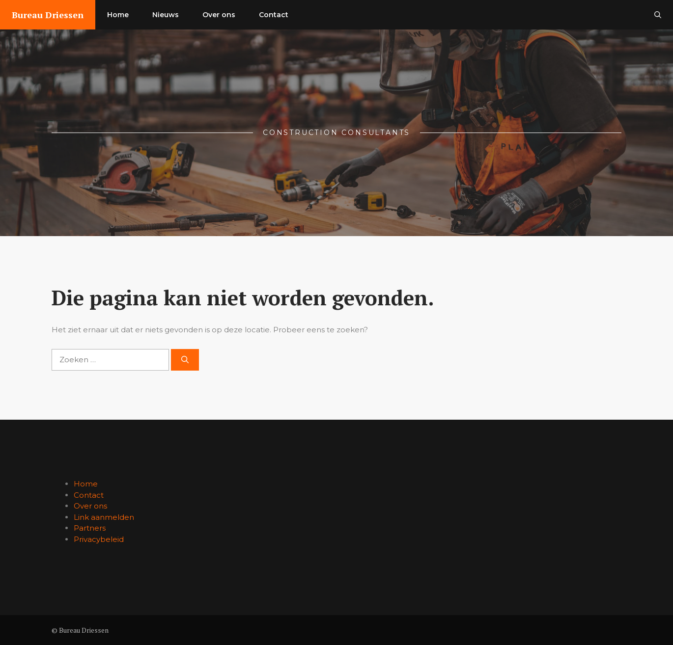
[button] (658, 14)
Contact (273, 14)
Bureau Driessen (48, 15)
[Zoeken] (185, 360)
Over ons (218, 14)
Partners (90, 528)
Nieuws (165, 14)
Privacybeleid (99, 539)
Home (118, 14)
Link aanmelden (104, 517)
